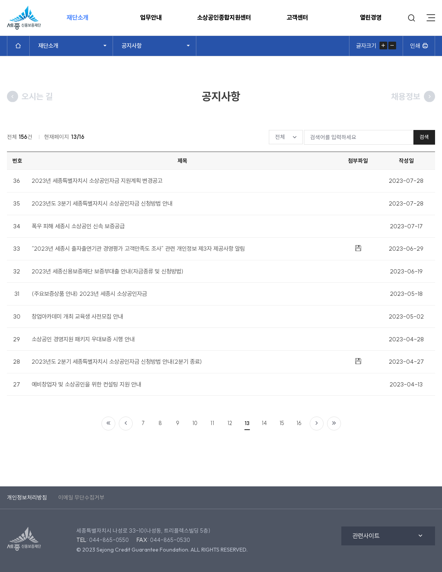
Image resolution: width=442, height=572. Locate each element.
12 (230, 423)
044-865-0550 (109, 540)
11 (212, 423)
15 (282, 423)
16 (299, 423)
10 (194, 423)
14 (264, 423)
